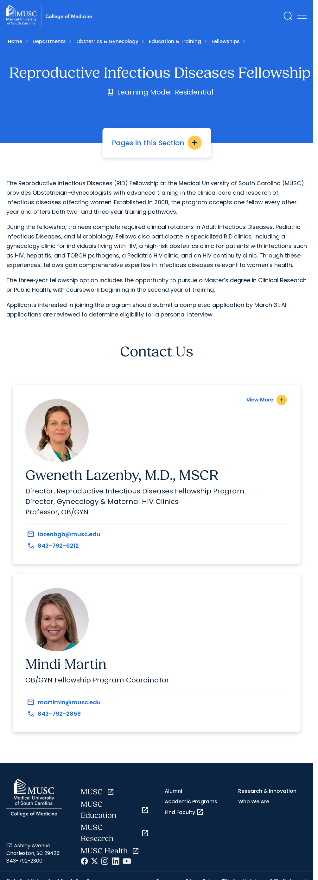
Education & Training (175, 41)
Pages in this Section (156, 143)
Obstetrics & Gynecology (107, 41)
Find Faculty (184, 812)
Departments (49, 41)
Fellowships (226, 41)
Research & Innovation (267, 791)
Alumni (173, 791)
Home (15, 41)
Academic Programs (191, 801)
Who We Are (253, 801)
